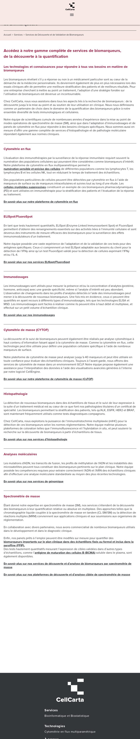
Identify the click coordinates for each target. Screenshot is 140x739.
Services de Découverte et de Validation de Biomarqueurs (55, 34)
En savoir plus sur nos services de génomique (33, 481)
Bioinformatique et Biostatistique (66, 716)
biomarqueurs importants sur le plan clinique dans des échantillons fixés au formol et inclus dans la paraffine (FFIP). (69, 543)
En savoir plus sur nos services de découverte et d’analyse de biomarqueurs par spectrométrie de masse (67, 565)
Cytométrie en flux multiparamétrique (70, 732)
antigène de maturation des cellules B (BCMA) (65, 553)
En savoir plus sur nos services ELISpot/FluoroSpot (37, 262)
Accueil (7, 34)
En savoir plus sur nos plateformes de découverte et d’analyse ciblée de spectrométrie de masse (67, 574)
